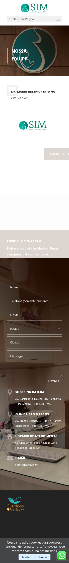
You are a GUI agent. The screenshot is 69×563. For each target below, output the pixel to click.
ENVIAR (53, 381)
